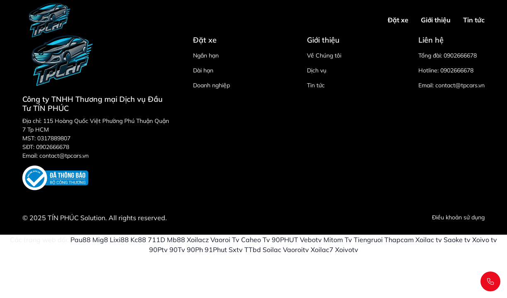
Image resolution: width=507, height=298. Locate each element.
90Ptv (158, 249)
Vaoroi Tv (224, 240)
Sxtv (236, 249)
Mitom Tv (338, 240)
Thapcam (399, 240)
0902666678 (460, 55)
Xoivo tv (484, 240)
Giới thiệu (436, 20)
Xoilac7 (322, 249)
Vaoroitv (296, 249)
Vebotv (311, 240)
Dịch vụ (316, 70)
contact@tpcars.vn (460, 85)
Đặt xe (398, 20)
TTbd (252, 249)
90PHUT (285, 240)
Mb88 (176, 240)
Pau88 (80, 240)
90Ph (195, 249)
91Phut (216, 249)
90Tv (177, 249)
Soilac (272, 249)
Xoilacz (198, 240)
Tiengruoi (368, 240)
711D (156, 240)
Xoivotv (346, 249)
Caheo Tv (255, 240)
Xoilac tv (428, 240)
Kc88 (138, 240)
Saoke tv (457, 240)
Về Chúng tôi (324, 55)
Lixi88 (119, 240)
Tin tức (474, 20)
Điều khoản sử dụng (458, 217)
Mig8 (100, 240)
